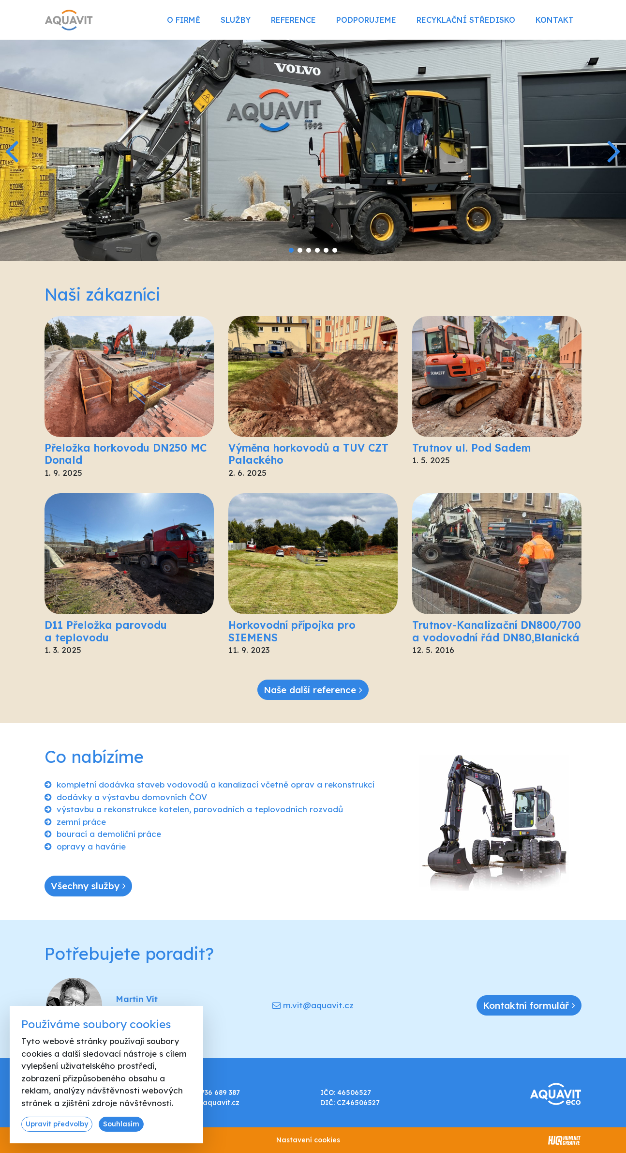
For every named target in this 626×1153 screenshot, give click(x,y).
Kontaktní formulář (529, 1005)
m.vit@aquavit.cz (318, 1005)
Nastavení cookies (308, 1140)
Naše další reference (313, 690)
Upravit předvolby (57, 1124)
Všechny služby (88, 886)
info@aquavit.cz (210, 1102)
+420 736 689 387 (211, 1092)
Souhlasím (121, 1124)
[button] (614, 150)
